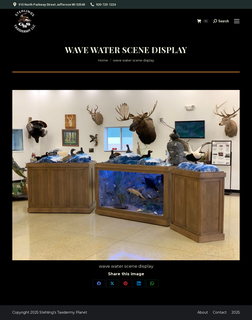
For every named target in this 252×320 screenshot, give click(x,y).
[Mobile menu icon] (237, 21)
